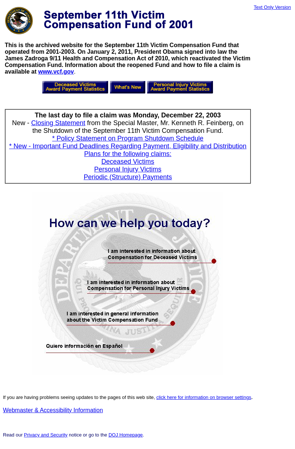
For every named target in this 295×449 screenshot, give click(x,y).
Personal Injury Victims (127, 169)
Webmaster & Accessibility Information (53, 410)
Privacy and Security (46, 435)
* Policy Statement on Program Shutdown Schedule (127, 138)
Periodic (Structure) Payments (127, 177)
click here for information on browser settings (203, 397)
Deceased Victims (128, 161)
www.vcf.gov (56, 71)
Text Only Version (272, 7)
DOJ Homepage (126, 435)
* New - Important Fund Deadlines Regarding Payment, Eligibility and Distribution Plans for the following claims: (127, 150)
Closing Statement (58, 123)
